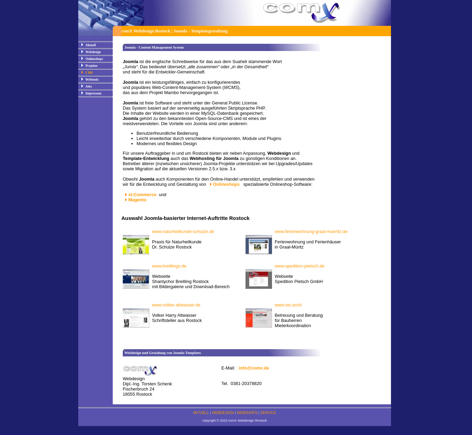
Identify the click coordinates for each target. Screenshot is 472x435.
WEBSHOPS (247, 413)
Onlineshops (227, 184)
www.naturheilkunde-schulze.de (183, 231)
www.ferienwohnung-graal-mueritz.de (311, 231)
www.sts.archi (288, 304)
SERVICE (268, 413)
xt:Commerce (142, 194)
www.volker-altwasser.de (176, 304)
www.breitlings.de (169, 266)
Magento (137, 199)
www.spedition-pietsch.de (299, 266)
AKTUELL (201, 413)
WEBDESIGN (223, 413)
